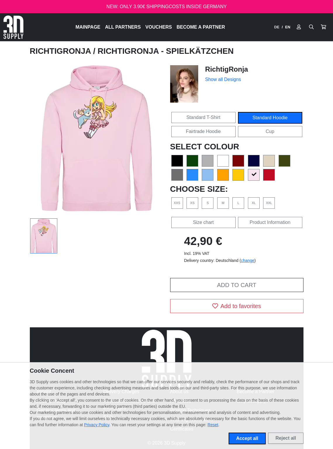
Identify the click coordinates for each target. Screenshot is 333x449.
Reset (213, 424)
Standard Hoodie (269, 117)
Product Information (270, 222)
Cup (270, 131)
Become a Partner (201, 27)
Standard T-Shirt (203, 117)
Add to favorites (236, 306)
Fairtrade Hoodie (203, 131)
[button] (323, 27)
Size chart (203, 222)
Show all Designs (223, 79)
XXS (177, 203)
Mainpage (87, 27)
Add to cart (236, 285)
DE (276, 27)
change (247, 260)
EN (287, 27)
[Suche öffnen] (311, 27)
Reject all (285, 438)
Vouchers (158, 27)
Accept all (247, 438)
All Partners (123, 27)
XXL (269, 203)
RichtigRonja (61, 51)
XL (254, 203)
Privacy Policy (96, 424)
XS (192, 203)
